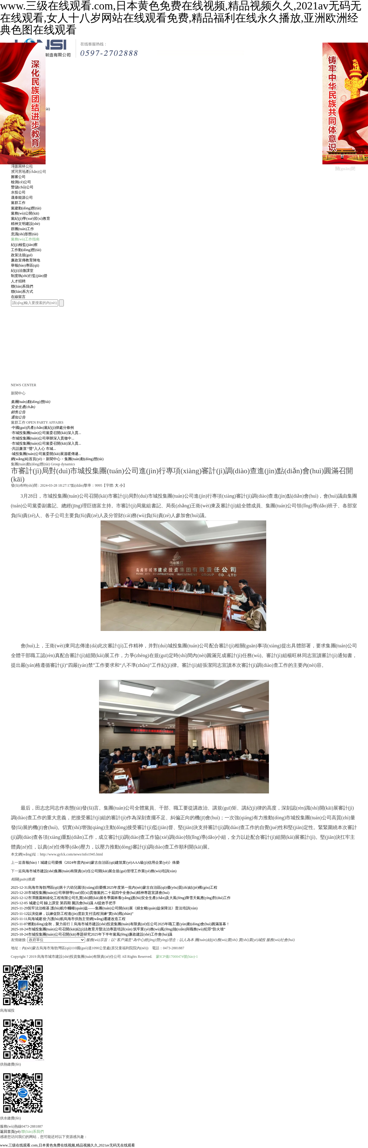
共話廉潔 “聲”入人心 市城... (33, 448)
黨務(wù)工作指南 (25, 239)
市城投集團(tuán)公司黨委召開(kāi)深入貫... (46, 433)
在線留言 (18, 297)
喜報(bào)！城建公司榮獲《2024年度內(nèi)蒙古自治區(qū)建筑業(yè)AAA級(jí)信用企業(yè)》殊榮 (101, 862)
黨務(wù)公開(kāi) (25, 213)
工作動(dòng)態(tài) (26, 250)
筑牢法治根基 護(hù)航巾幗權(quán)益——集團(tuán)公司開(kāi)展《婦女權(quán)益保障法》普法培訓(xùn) (104, 908)
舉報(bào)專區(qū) (25, 265)
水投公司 (18, 192)
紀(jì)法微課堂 (22, 270)
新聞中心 (53, 459)
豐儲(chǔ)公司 (22, 187)
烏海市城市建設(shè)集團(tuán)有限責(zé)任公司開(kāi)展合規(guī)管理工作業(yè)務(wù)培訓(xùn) (99, 871)
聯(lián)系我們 (32, 1131)
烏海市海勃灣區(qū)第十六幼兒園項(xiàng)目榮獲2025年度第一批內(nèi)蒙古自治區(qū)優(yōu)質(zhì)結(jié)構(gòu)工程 (114, 887)
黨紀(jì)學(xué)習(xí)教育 (30, 218)
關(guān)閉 (23, 168)
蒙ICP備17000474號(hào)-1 (177, 956)
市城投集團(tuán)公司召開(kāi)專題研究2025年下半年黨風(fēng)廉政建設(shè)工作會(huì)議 (92, 934)
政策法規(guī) (22, 255)
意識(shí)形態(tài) (24, 234)
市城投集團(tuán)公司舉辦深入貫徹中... (42, 438)
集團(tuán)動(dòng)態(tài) (84, 459)
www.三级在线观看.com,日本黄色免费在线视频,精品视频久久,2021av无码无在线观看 (67, 1145)
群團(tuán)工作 (22, 229)
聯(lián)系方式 (22, 291)
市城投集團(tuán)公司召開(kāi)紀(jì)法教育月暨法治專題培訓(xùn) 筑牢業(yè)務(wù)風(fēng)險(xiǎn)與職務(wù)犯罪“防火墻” (118, 929)
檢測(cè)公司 (21, 182)
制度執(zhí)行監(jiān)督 (29, 276)
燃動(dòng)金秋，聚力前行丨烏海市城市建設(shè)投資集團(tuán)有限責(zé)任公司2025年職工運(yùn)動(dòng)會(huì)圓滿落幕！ (120, 924)
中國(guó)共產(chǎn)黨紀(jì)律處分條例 (42, 427)
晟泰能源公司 (22, 197)
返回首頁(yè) (10, 1131)
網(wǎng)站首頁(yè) (26, 459)
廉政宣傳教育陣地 (25, 260)
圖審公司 (18, 177)
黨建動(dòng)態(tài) (26, 208)
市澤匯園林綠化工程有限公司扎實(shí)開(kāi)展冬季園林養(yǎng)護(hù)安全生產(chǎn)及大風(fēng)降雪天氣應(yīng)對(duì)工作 (121, 898)
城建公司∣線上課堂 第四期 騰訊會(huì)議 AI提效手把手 (63, 903)
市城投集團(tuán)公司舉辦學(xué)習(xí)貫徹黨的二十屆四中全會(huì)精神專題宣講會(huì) (90, 893)
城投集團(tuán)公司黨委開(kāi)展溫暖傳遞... (46, 454)
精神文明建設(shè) (25, 224)
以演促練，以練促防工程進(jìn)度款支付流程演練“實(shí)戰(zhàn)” (72, 914)
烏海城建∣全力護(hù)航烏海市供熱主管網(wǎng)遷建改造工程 (68, 919)
